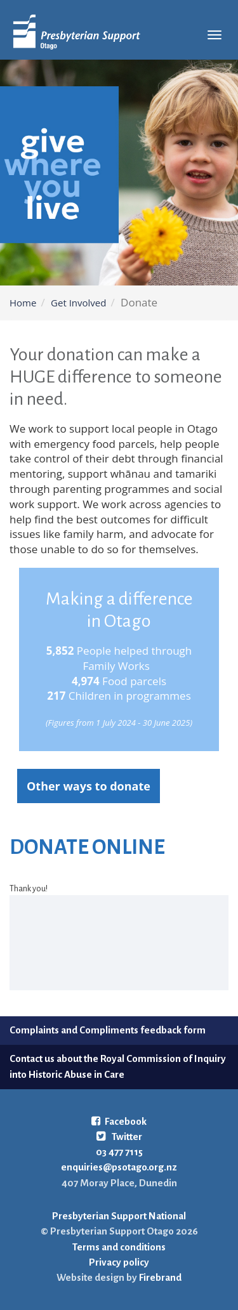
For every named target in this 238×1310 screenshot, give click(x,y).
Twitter (119, 1136)
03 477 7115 (119, 1151)
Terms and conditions (119, 1246)
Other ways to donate (88, 786)
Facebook (119, 1121)
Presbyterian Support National (119, 1215)
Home (23, 302)
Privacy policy (119, 1262)
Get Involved (78, 302)
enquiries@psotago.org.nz (119, 1167)
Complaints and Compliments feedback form (108, 1030)
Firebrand (159, 1277)
